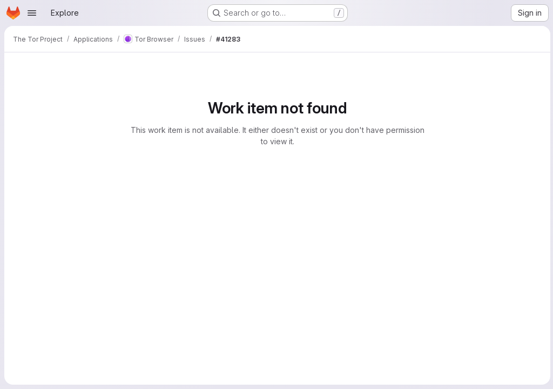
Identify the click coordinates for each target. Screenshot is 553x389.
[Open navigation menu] (32, 13)
